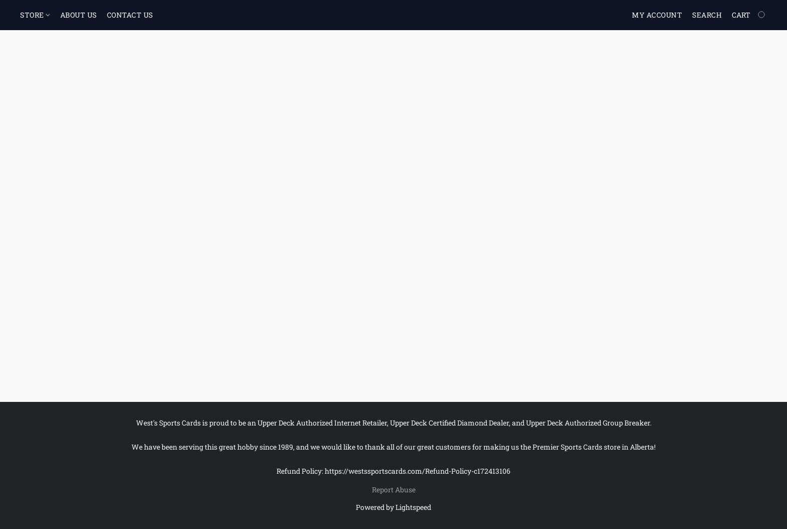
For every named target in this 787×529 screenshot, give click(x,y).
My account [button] (657, 15)
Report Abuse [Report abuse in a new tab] (394, 489)
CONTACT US (130, 15)
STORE (35, 15)
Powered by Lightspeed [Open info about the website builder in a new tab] (393, 507)
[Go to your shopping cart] (749, 15)
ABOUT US (78, 15)
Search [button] (707, 15)
